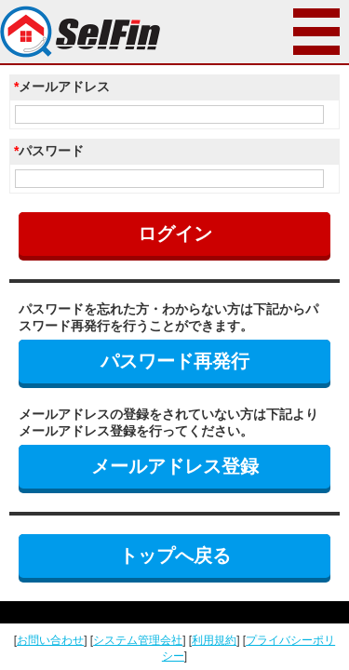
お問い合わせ (50, 640)
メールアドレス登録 (175, 466)
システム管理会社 (137, 640)
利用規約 (214, 640)
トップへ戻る (175, 555)
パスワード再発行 (175, 361)
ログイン (175, 233)
